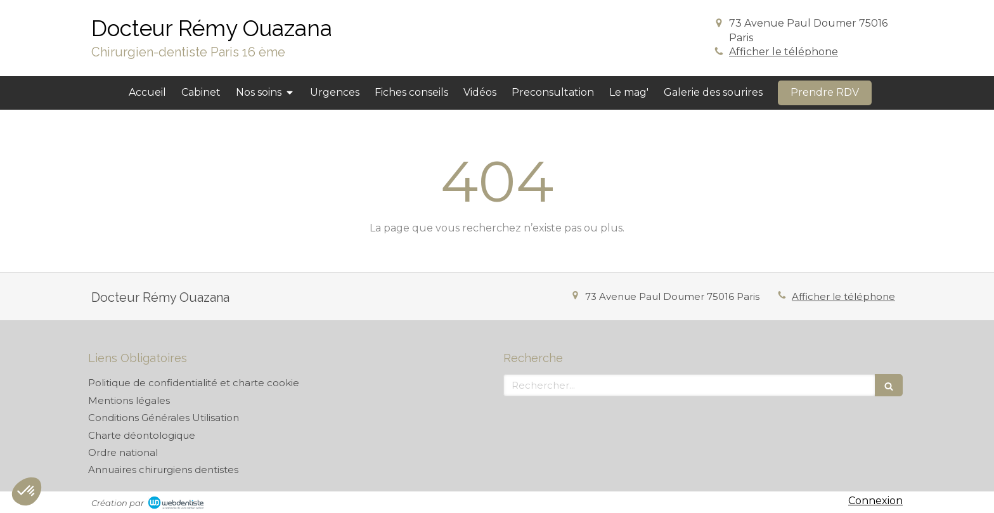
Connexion (875, 501)
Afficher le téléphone (783, 52)
